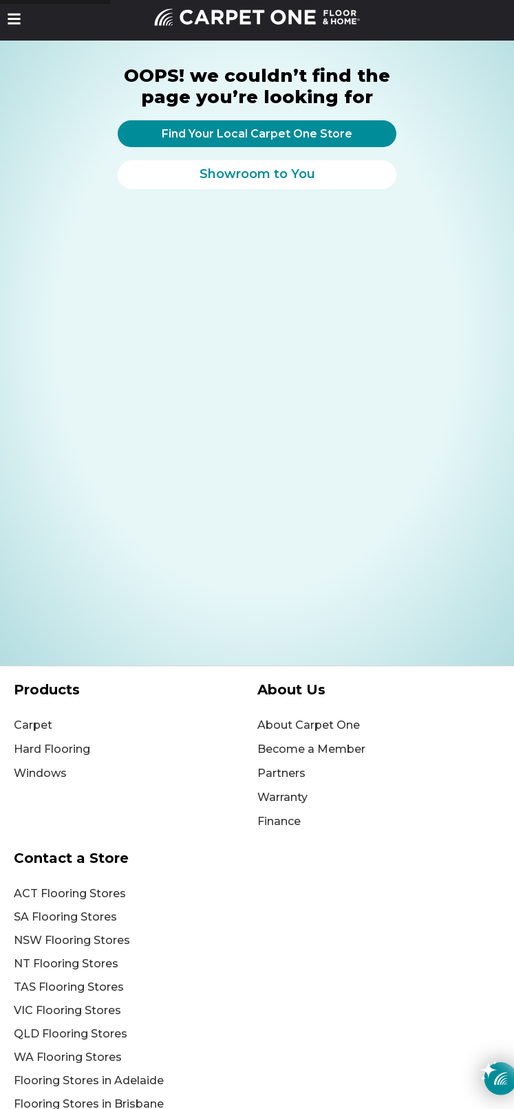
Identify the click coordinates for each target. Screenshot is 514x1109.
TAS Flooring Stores (69, 986)
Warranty (282, 797)
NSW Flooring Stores (72, 940)
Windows (40, 773)
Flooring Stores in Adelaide (89, 1080)
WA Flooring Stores (68, 1057)
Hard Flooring (52, 749)
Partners (281, 773)
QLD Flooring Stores (70, 1033)
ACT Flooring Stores (70, 893)
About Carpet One (308, 725)
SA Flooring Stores (65, 916)
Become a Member (311, 749)
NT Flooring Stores (66, 963)
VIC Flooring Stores (67, 1010)
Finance (279, 821)
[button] (14, 19)
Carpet (33, 725)
